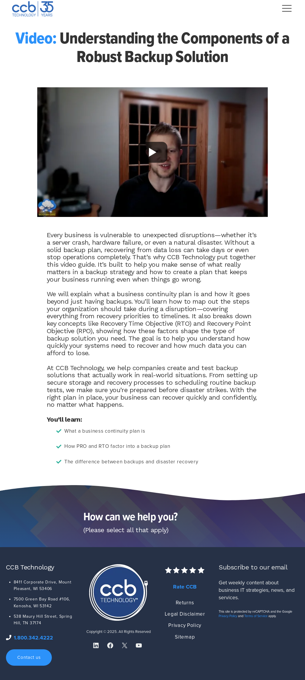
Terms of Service (255, 616)
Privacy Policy (184, 625)
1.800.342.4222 (33, 637)
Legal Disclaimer (185, 614)
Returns (185, 603)
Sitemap (185, 637)
